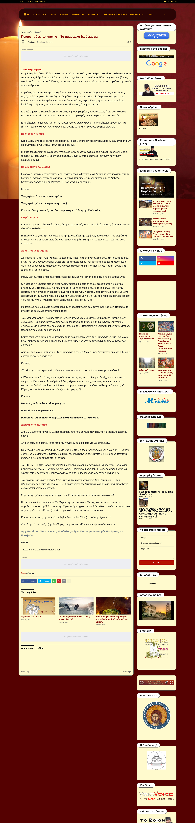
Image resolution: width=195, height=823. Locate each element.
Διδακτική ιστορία (147, 370)
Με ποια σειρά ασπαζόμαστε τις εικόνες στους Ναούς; (162, 221)
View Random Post (156, 35)
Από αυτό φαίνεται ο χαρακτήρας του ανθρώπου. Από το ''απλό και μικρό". (111, 619)
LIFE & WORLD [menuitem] (136, 14)
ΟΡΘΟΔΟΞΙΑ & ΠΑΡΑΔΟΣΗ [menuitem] (114, 14)
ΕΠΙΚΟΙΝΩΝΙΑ (40, 2)
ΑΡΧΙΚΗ (21, 2)
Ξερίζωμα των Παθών (31, 617)
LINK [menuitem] (150, 14)
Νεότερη (25, 672)
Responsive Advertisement (76, 56)
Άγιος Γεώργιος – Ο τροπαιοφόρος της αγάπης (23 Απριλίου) (165, 374)
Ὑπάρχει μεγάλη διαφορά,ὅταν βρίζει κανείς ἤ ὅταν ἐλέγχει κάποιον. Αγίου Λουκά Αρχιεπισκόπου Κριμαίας (165, 342)
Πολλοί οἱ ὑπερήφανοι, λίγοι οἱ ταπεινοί (146, 336)
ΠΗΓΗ (24, 542)
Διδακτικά (37, 32)
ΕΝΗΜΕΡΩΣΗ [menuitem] (77, 14)
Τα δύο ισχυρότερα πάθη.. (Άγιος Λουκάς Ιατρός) (74, 618)
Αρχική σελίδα (26, 32)
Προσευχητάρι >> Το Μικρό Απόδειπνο (153, 190)
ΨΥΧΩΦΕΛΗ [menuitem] (93, 14)
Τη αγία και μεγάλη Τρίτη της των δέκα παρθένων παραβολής (163, 234)
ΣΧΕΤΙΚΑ (29, 2)
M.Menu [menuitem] (63, 14)
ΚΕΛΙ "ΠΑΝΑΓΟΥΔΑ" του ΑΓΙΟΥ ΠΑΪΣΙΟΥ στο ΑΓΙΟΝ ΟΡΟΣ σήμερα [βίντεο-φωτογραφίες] (162, 206)
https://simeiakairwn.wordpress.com (41, 549)
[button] (157, 14)
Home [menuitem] (53, 14)
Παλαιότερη (125, 672)
